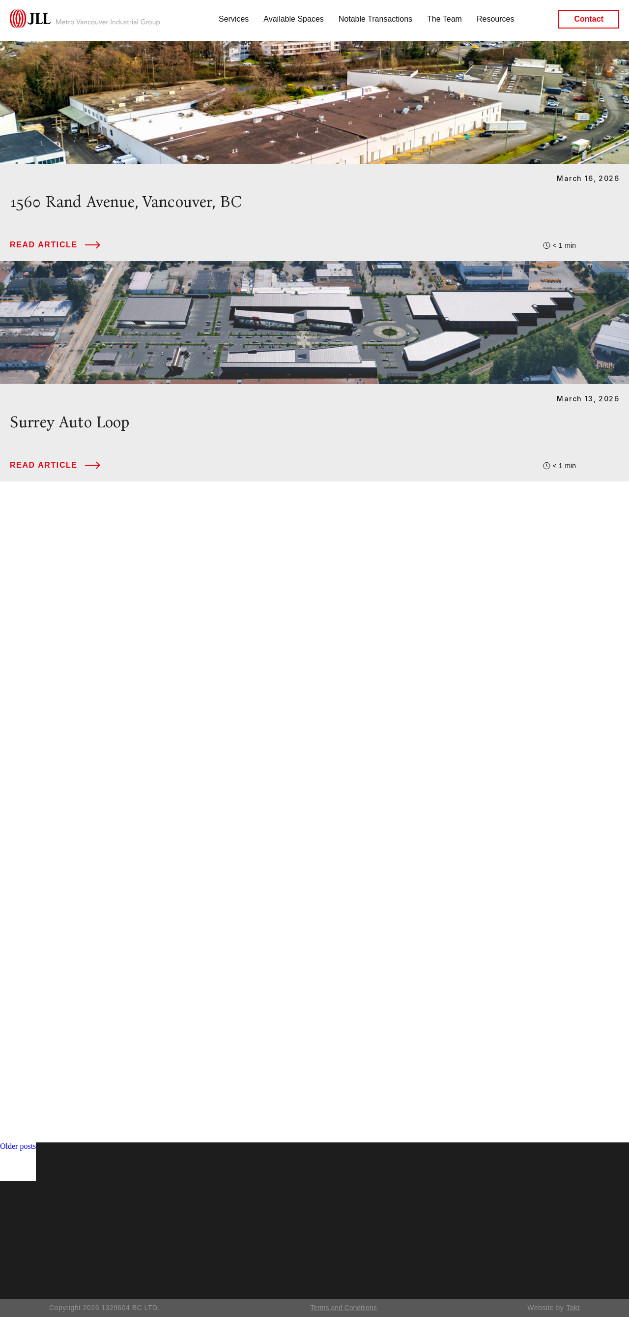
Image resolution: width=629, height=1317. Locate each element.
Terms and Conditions (343, 1308)
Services (234, 19)
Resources (495, 19)
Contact (588, 19)
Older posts (18, 1146)
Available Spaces (293, 19)
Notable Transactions (375, 19)
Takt (573, 1308)
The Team (444, 19)
